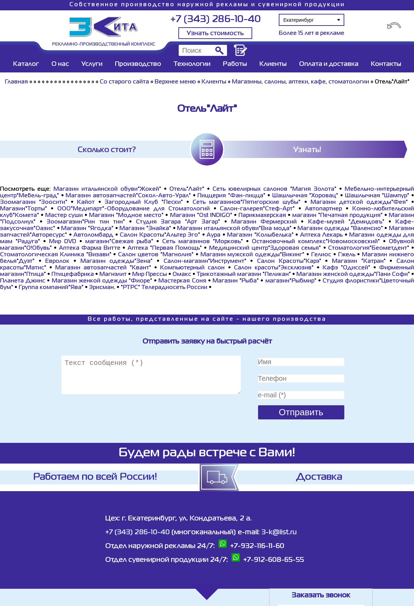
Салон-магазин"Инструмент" (205, 261)
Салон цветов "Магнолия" (156, 254)
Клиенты (273, 64)
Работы (235, 64)
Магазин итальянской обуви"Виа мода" (234, 228)
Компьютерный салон (192, 268)
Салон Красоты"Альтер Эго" (160, 235)
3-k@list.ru (279, 532)
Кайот (86, 202)
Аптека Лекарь (321, 235)
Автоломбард (93, 235)
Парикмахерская (262, 215)
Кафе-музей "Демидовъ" (346, 222)
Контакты (386, 64)
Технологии (192, 64)
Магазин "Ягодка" (87, 228)
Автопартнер (323, 209)
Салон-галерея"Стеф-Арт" (257, 209)
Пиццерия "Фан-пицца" (231, 195)
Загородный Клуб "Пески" (144, 202)
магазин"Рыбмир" (290, 281)
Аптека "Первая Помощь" (165, 248)
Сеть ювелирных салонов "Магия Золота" (274, 189)
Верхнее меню (175, 82)
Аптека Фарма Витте (90, 248)
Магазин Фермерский (264, 222)
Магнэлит (113, 274)
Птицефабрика (72, 274)
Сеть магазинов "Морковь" (202, 241)
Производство (138, 64)
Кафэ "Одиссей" (346, 268)
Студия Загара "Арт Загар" (178, 222)
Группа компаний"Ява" (51, 287)
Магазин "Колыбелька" (260, 235)
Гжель (346, 254)
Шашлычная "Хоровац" (305, 195)
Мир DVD (62, 241)
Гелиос (321, 254)
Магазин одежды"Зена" (116, 261)
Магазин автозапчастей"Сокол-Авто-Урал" (128, 195)
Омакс (181, 274)
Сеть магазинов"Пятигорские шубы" (246, 202)
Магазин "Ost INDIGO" (201, 215)
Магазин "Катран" (359, 261)
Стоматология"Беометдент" (368, 248)
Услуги (91, 64)
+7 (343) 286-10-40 (215, 19)
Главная (16, 82)
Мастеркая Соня (182, 281)
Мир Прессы (150, 274)
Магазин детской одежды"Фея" (359, 202)
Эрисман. (102, 287)
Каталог (26, 64)
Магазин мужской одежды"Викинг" (252, 254)
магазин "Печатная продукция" (337, 215)
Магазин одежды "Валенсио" (340, 228)
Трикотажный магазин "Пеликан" (244, 274)
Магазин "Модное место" (126, 215)
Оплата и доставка (328, 64)
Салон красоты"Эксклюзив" (274, 268)
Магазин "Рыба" (236, 281)
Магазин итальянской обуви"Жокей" (107, 189)
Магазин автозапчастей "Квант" (103, 268)
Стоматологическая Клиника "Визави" (55, 254)
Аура (213, 235)
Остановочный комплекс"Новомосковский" (316, 241)
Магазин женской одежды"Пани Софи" (353, 274)
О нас (60, 64)
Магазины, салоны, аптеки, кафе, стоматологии (300, 82)
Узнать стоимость (215, 33)
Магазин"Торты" (23, 209)
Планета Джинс (22, 281)
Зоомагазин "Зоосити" (33, 202)
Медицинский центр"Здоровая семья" (265, 248)
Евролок (57, 261)
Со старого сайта (124, 82)
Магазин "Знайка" (145, 228)
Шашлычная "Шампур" (377, 195)
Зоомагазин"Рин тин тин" (86, 222)
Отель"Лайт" (186, 189)
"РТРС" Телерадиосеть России (164, 287)
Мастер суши (64, 215)
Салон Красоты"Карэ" (289, 261)
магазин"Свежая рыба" (119, 241)
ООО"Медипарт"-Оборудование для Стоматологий (133, 209)
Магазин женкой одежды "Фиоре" (102, 281)
